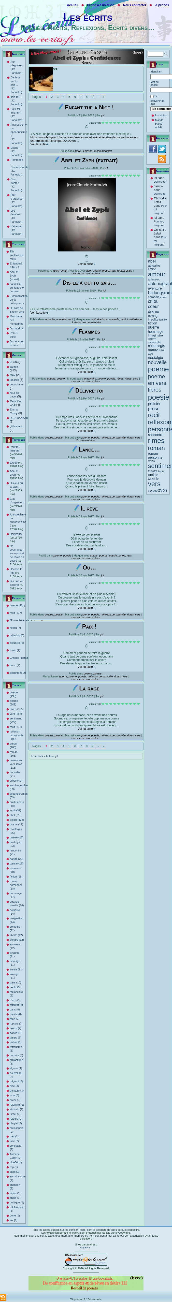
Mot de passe (154, 83)
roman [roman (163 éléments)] (156, 448)
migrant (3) (16, 1081)
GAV (12, 375)
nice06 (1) (16, 1162)
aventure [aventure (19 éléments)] (155, 288)
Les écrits (87, 17)
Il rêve (89, 508)
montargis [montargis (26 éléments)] (156, 346)
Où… (89, 567)
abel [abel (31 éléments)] (152, 261)
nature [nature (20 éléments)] (153, 350)
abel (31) (15, 815)
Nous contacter (134, 5)
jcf (11, 362)
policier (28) (17, 819)
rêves (120, 378)
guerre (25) (16, 837)
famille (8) (16, 1014)
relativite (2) (17, 1104)
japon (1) (15, 1193)
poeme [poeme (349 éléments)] (158, 369)
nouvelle (62, 319)
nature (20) (16, 858)
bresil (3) (15, 1099)
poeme (51, 378)
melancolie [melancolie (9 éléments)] (154, 342)
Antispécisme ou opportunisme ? (18, 522)
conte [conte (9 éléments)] (163, 297)
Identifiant (156, 71)
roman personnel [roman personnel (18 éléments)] (155, 455)
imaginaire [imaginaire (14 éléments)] (155, 335)
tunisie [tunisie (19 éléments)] (153, 475)
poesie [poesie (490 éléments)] (158, 397)
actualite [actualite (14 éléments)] (154, 265)
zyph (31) (15, 810)
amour (94, 555)
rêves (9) (15, 1000)
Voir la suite (39, 144)
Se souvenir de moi (157, 100)
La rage (89, 688)
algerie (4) (16, 1068)
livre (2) (14, 1141)
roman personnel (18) (16, 885)
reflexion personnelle (113, 437)
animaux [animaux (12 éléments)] (153, 279)
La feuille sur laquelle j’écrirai (17, 287)
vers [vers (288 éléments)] (154, 484)
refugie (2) (16, 1118)
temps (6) (15, 1037)
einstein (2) (16, 1109)
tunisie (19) (16, 863)
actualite (50, 319)
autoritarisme (100, 319)
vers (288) (16, 713)
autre (78, 150)
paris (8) (15, 1009)
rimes (128, 378)
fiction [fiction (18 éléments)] (152, 323)
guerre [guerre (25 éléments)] (153, 327)
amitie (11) (16, 969)
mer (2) (14, 1136)
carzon (14, 366)
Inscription (161, 115)
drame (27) (16, 824)
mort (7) (14, 1018)
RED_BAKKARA (20, 417)
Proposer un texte (100, 5)
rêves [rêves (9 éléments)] (151, 460)
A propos (162, 5)
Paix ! (89, 626)
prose (105, 270)
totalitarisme (134, 319)
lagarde (14, 379)
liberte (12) (16, 935)
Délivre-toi (16, 537)
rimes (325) (17, 709)
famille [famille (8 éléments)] (163, 319)
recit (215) (16, 726)
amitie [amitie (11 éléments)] (152, 269)
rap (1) (14, 1167)
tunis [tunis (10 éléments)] (161, 471)
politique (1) (17, 1202)
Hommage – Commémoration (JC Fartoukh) (20, 167)
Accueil (72, 5)
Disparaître (16, 328)
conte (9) (15, 987)
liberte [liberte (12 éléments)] (152, 339)
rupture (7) (16, 1023)
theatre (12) (17, 939)
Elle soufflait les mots (16, 255)
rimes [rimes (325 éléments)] (156, 440)
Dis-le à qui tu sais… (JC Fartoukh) (16, 85)
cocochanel (17, 384)
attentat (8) (16, 1004)
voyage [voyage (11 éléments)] (153, 490)
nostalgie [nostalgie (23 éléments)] (155, 357)
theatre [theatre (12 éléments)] (153, 471)
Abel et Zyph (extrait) (14, 275)
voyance (85, 1247)
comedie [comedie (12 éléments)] (153, 297)
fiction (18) (16, 876)
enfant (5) (15, 1042)
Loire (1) (15, 1215)
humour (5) (16, 1055)
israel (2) (15, 1113)
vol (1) (13, 1220)
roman (63, 270)
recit (55, 270)
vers (135, 378)
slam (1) (15, 1171)
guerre (63, 676)
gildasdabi (16, 426)
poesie (97, 270)
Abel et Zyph (16, 474)
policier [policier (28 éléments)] (154, 403)
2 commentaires (85, 440)
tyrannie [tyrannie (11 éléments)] (153, 478)
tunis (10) (15, 982)
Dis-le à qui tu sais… (89, 282)
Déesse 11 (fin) (16, 573)
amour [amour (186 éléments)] (156, 274)
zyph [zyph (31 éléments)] (162, 490)
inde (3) (14, 1095)
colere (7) (15, 1028)
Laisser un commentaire (97, 150)
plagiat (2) (16, 1123)
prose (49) (16, 780)
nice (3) (14, 1085)
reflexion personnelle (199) (17, 735)
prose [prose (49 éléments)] (153, 408)
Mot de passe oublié (159, 123)
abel (88, 270)
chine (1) (15, 1197)
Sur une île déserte (16, 585)
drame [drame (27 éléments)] (153, 311)
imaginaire (90, 378)
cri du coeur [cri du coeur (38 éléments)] (153, 304)
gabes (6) (15, 1032)
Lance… (89, 449)
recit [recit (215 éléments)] (154, 414)
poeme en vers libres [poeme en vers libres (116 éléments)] (157, 383)
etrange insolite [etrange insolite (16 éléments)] (153, 317)
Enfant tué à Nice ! (89, 107)
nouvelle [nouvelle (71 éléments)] (157, 362)
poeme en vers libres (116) (16, 764)
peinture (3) (17, 1090)
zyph (129, 270)
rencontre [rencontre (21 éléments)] (155, 435)
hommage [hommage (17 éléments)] (155, 332)
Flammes (89, 331)
